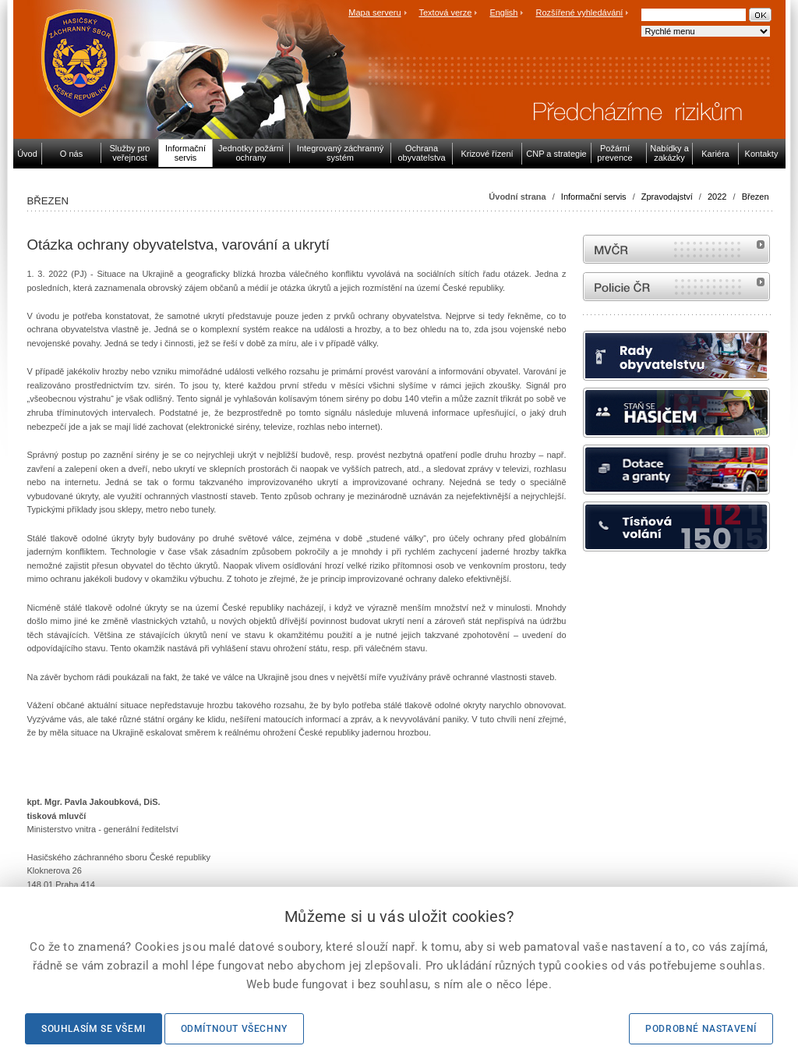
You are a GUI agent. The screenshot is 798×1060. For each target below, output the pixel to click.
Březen (755, 196)
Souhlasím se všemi (93, 1028)
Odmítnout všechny (234, 1028)
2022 (717, 196)
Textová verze (444, 12)
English (503, 12)
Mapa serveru (374, 12)
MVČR (676, 249)
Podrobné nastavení (701, 1028)
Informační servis (594, 196)
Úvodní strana (517, 196)
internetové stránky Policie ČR (676, 286)
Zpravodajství (667, 196)
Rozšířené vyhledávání (579, 12)
